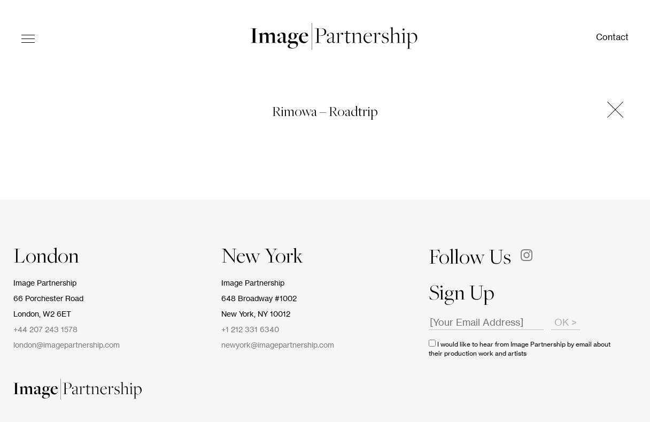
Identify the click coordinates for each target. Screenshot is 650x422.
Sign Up (461, 294)
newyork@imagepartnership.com (277, 345)
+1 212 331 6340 (250, 330)
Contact (612, 37)
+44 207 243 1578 (45, 330)
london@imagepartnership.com (66, 345)
